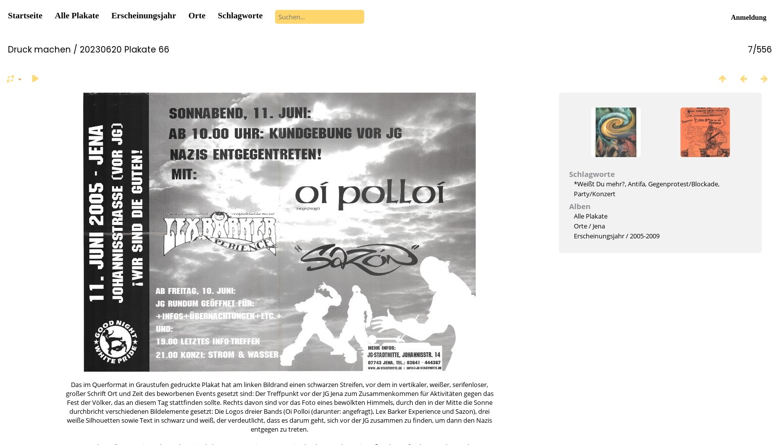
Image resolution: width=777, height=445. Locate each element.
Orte (196, 15)
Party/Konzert (594, 193)
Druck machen (39, 50)
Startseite (25, 15)
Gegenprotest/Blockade (683, 183)
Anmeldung (749, 17)
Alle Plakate (77, 15)
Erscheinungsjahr (143, 15)
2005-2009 (645, 235)
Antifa (636, 183)
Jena (599, 226)
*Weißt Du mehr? (599, 183)
